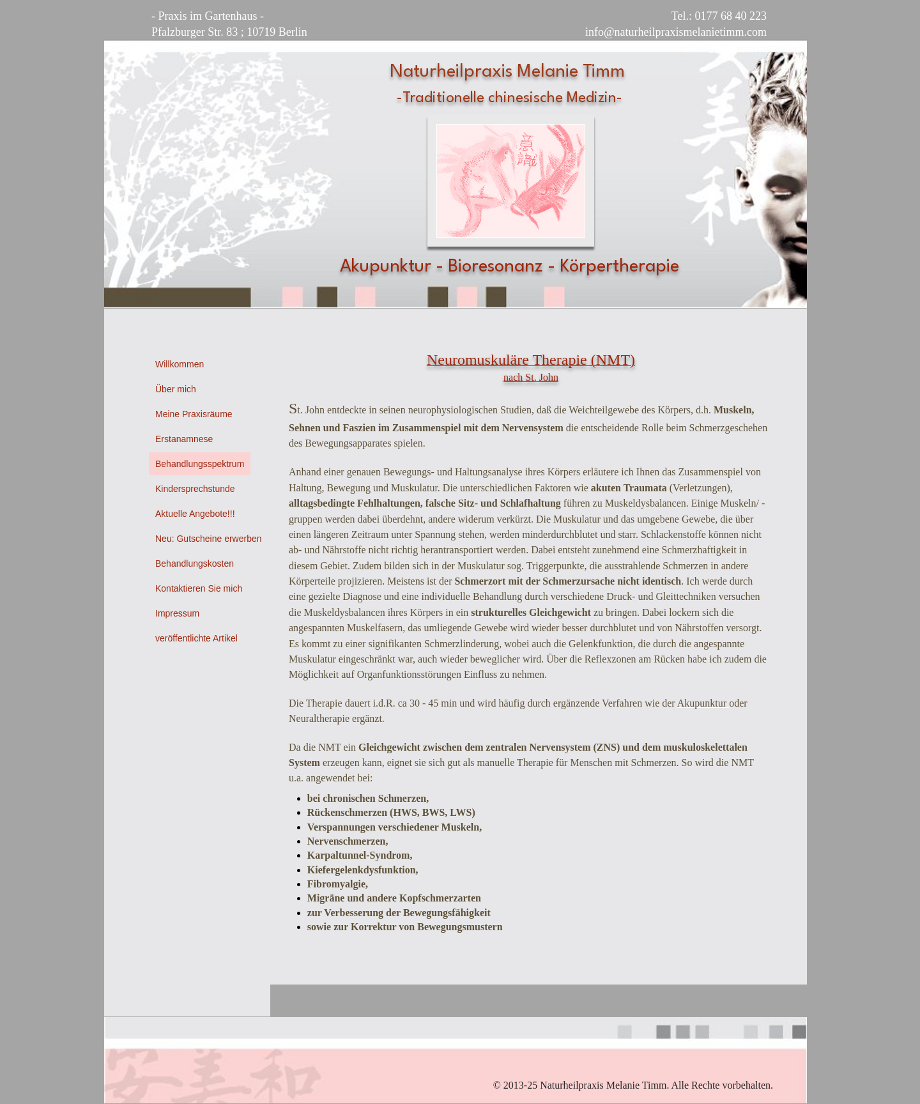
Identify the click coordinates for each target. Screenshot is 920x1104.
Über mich (175, 389)
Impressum (177, 613)
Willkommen (179, 364)
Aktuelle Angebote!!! (195, 514)
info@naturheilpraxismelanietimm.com (676, 32)
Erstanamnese (184, 439)
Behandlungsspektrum (199, 464)
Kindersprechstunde (195, 489)
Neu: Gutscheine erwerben (208, 538)
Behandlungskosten (194, 563)
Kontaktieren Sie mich (198, 588)
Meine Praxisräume (194, 414)
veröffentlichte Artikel (196, 638)
